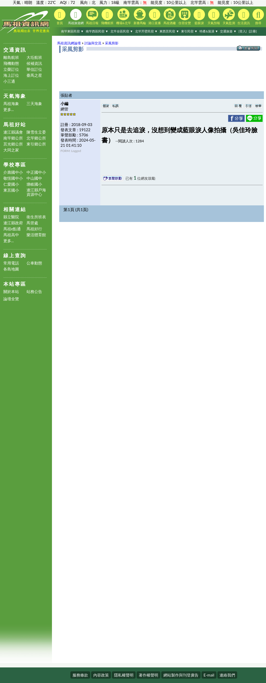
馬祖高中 (11, 235)
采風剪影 (111, 43)
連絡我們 (227, 675)
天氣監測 (229, 16)
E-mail (209, 675)
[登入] (242, 31)
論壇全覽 (11, 299)
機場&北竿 (123, 16)
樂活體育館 (36, 235)
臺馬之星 (34, 75)
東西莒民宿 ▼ (169, 31)
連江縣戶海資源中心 (36, 192)
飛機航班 (107, 17)
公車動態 (34, 263)
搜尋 (258, 17)
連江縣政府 (13, 223)
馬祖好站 (14, 124)
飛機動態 (11, 63)
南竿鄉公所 (13, 138)
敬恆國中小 (13, 178)
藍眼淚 (199, 17)
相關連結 (14, 209)
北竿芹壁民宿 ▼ (146, 31)
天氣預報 (214, 17)
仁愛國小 (11, 184)
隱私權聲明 (124, 675)
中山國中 (34, 178)
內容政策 (101, 675)
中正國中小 (36, 172)
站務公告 (34, 291)
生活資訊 (243, 17)
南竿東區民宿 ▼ (72, 31)
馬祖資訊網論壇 (69, 43)
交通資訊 (14, 50)
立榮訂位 (11, 69)
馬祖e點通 (12, 229)
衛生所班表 (36, 217)
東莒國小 (11, 190)
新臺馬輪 (140, 16)
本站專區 (14, 284)
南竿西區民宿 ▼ (97, 31)
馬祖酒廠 (169, 16)
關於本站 (11, 291)
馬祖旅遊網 (76, 17)
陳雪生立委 (36, 132)
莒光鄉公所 (13, 144)
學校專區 (14, 165)
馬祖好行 (34, 229)
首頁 (59, 17)
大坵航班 (34, 57)
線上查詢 (14, 255)
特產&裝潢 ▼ (209, 31)
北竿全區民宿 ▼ (121, 31)
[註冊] (253, 31)
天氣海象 (14, 96)
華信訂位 (34, 69)
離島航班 (11, 57)
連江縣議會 (13, 132)
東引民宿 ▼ (189, 31)
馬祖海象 (11, 103)
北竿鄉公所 (36, 138)
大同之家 (11, 150)
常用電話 (11, 263)
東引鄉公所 (36, 144)
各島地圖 (11, 269)
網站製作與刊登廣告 (180, 675)
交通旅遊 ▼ (228, 31)
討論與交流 (92, 43)
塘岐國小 (34, 184)
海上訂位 (11, 75)
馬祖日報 (92, 16)
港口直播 (154, 17)
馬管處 (32, 223)
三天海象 (34, 103)
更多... (8, 109)
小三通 (9, 81)
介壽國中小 (13, 172)
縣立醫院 (11, 217)
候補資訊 (34, 63)
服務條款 (80, 675)
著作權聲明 (148, 675)
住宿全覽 (184, 16)
